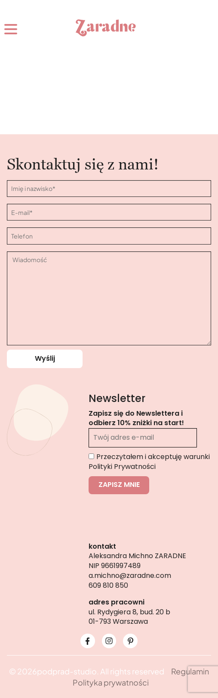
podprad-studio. (68, 671)
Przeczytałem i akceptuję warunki (149, 461)
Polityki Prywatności (122, 466)
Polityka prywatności (111, 682)
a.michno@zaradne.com (130, 575)
